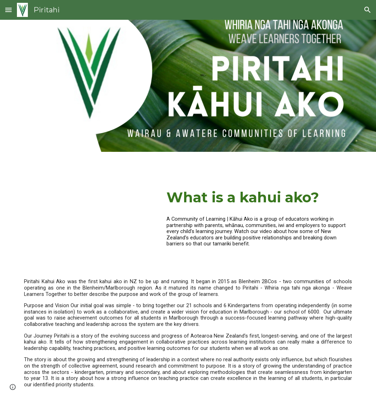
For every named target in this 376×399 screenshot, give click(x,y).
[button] (8, 9)
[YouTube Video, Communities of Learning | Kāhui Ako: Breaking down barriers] (88, 221)
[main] (259, 197)
